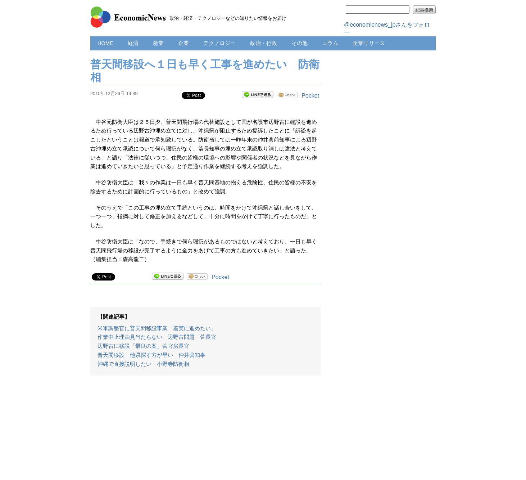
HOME (105, 43)
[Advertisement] (205, 431)
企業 (183, 43)
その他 (299, 43)
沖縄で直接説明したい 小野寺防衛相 (143, 364)
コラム (330, 43)
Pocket (310, 96)
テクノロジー (219, 43)
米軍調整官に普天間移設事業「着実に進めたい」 (157, 328)
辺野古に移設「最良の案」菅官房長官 (143, 346)
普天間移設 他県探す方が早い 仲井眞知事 (151, 355)
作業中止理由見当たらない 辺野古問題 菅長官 (157, 337)
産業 (158, 43)
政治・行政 (263, 43)
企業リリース (369, 43)
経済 (133, 43)
